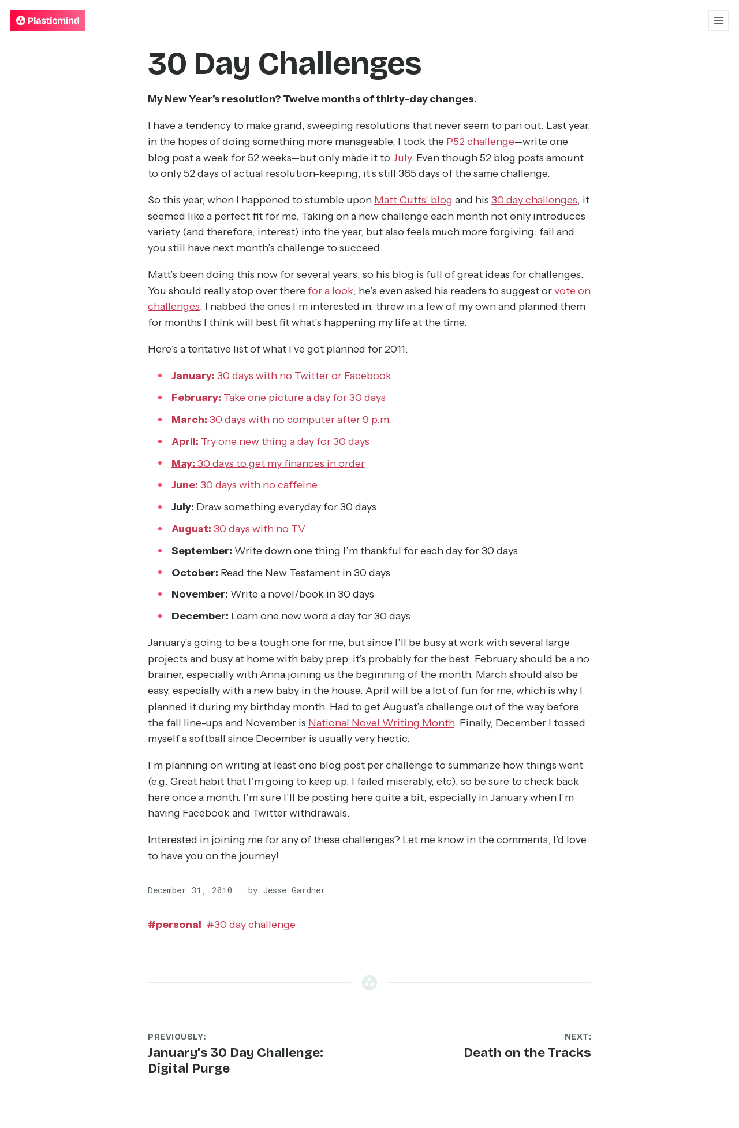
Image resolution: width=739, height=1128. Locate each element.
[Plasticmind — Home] (47, 20)
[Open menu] (718, 20)
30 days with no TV (238, 528)
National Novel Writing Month (381, 723)
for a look (330, 290)
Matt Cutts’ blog (413, 200)
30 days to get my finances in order (268, 463)
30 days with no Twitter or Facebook (281, 375)
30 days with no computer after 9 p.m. (281, 419)
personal (174, 924)
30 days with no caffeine (244, 484)
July (402, 157)
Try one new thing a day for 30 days (270, 441)
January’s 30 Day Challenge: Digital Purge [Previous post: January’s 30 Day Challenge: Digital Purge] (235, 1060)
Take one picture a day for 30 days (278, 397)
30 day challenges (534, 200)
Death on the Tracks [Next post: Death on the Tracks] (527, 1052)
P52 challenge (480, 141)
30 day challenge (251, 924)
